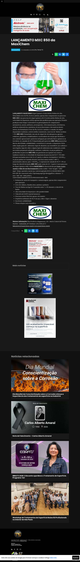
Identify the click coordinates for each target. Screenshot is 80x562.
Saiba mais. (53, 558)
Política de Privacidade (16, 545)
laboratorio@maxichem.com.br (23, 226)
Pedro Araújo (61, 166)
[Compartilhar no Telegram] (63, 54)
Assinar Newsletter (15, 544)
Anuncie (13, 543)
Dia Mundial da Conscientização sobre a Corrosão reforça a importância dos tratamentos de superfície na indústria (38, 395)
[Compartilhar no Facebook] (67, 54)
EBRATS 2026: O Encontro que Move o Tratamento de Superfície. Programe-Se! (39, 477)
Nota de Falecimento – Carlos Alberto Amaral (32, 436)
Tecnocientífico (16, 50)
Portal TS (40, 50)
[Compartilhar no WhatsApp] (56, 54)
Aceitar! (75, 558)
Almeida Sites (23, 541)
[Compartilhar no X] (52, 54)
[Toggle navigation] (2, 1)
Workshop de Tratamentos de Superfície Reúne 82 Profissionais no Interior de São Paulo (40, 518)
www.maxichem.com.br (42, 226)
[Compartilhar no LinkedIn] (60, 54)
